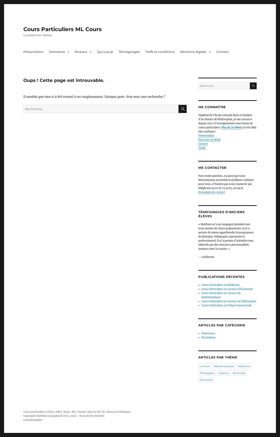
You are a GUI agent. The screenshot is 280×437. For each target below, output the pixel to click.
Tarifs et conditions (160, 52)
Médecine (244, 366)
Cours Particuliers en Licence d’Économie (227, 289)
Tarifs (202, 148)
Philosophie (207, 373)
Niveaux (81, 52)
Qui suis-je (105, 52)
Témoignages (129, 52)
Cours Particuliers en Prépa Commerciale (226, 305)
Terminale (239, 373)
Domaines (57, 52)
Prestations (208, 337)
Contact (222, 52)
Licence (205, 366)
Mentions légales (193, 52)
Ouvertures (208, 333)
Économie (206, 379)
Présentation (33, 52)
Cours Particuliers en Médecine (220, 285)
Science (224, 373)
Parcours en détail (209, 139)
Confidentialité (32, 420)
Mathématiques (224, 366)
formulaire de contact (211, 192)
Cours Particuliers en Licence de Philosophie (228, 301)
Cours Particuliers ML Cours (62, 29)
